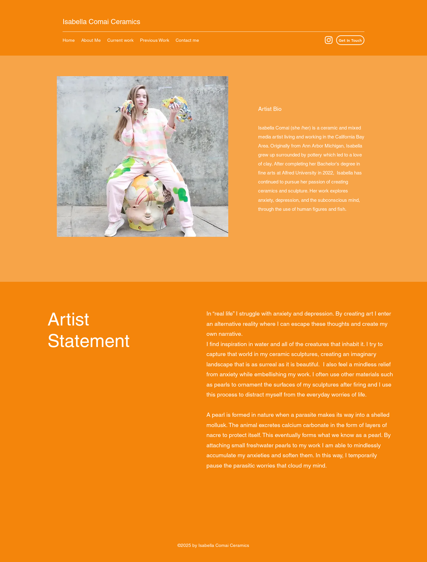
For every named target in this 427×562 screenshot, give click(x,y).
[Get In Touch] (350, 40)
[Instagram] (329, 40)
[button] (154, 40)
